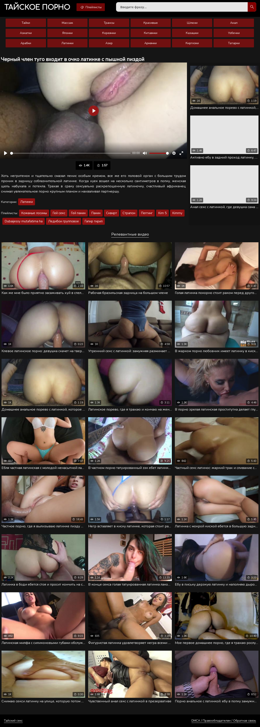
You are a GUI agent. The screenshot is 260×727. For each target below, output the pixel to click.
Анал (234, 23)
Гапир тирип (94, 221)
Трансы (109, 23)
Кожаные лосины (34, 213)
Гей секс (59, 213)
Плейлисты (91, 7)
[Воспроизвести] (5, 153)
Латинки (67, 43)
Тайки (26, 23)
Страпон (129, 213)
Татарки (234, 43)
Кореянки (109, 33)
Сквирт (111, 213)
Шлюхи (192, 23)
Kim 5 (162, 213)
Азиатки (26, 33)
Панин (95, 213)
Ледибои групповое (63, 221)
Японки (67, 33)
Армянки (150, 43)
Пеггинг (147, 213)
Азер (109, 43)
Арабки (26, 43)
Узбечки (234, 33)
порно (37, 7)
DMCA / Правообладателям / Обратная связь (223, 721)
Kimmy (177, 213)
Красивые (151, 23)
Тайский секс (13, 721)
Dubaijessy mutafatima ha (24, 221)
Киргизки (192, 43)
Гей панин (78, 213)
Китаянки (150, 33)
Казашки (192, 33)
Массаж (67, 23)
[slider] (70, 153)
